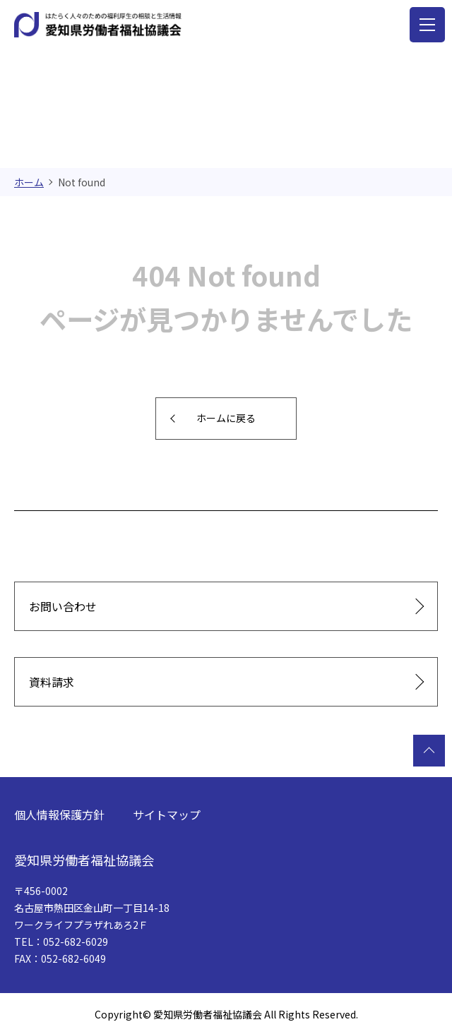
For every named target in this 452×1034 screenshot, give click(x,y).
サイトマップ (167, 814)
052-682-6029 (75, 941)
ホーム (29, 182)
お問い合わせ (63, 606)
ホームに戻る (226, 418)
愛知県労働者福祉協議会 (84, 859)
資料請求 (51, 681)
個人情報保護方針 (59, 814)
